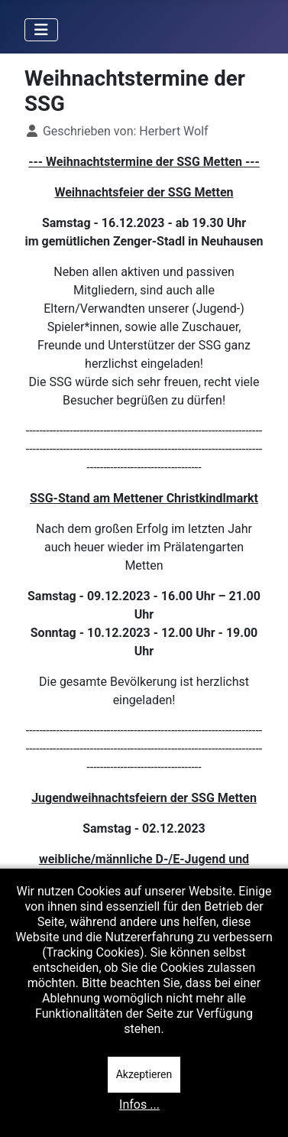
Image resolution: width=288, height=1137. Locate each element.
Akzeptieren (144, 1074)
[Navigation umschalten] (41, 29)
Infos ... (139, 1104)
